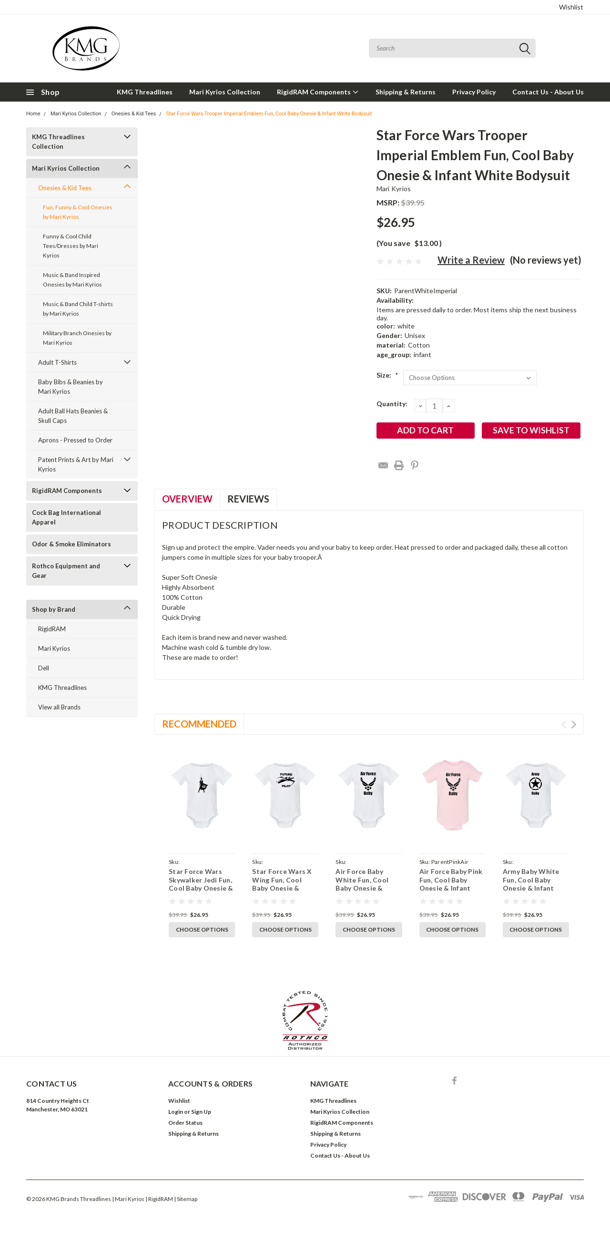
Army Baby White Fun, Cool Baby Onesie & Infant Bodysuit (531, 884)
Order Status (185, 1122)
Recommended (199, 723)
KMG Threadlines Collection (58, 141)
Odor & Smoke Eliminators (71, 544)
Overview (187, 498)
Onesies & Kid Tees (134, 114)
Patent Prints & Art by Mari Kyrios (75, 464)
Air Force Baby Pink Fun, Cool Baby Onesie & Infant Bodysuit (451, 884)
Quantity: (391, 404)
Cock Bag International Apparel (66, 517)
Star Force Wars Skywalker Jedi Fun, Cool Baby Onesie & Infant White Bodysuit (201, 888)
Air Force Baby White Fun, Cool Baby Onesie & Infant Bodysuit (362, 884)
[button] (305, 1020)
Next (573, 724)
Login (175, 1111)
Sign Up (201, 1111)
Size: (387, 375)
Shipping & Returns (406, 92)
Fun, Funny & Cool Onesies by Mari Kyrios (77, 212)
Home (33, 114)
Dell (43, 668)
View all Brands (59, 707)
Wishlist (571, 7)
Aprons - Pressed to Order (75, 440)
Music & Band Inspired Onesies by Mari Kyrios (72, 279)
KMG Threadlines (145, 92)
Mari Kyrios (54, 648)
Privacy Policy (474, 92)
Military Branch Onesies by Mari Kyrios (77, 337)
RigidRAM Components (318, 92)
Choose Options (201, 929)
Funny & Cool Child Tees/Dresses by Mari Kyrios (70, 246)
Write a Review (471, 260)
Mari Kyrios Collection (224, 92)
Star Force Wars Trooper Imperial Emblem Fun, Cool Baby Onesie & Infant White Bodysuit (269, 114)
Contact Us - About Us (548, 92)
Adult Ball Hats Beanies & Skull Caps (73, 415)
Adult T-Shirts (57, 362)
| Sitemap (185, 1198)
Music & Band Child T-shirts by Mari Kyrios (78, 308)
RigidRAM (52, 629)
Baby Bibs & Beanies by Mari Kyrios (70, 386)
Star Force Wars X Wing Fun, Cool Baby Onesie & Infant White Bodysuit (282, 888)
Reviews (248, 498)
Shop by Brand (53, 609)
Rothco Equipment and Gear (66, 570)
